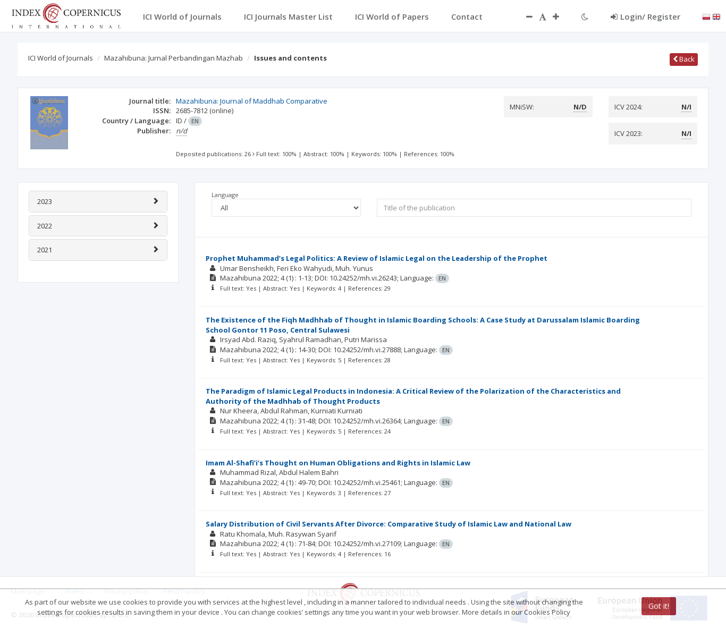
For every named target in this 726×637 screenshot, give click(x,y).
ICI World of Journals (60, 58)
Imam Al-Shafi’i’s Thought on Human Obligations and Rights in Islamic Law (338, 463)
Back (684, 59)
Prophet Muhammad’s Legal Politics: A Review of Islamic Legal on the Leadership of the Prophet (376, 258)
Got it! (658, 606)
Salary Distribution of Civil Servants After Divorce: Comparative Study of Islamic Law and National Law (388, 524)
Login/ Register (645, 16)
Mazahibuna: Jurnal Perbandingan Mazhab (173, 58)
